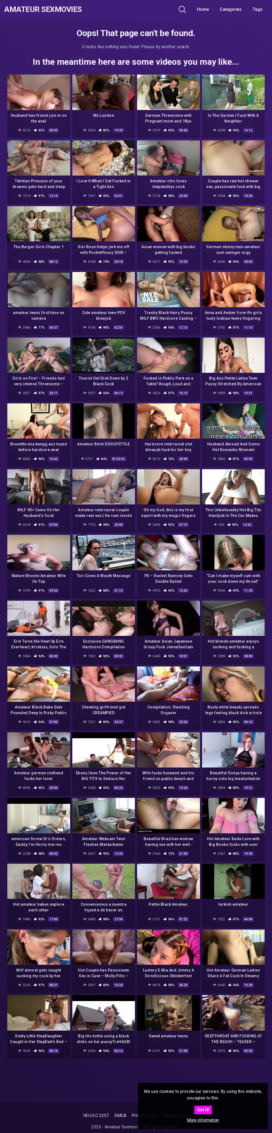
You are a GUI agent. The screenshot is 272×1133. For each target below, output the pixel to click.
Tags (257, 9)
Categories (231, 9)
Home (203, 9)
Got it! (203, 1109)
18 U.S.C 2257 (96, 1115)
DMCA (120, 1115)
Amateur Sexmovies (43, 9)
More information (203, 1120)
